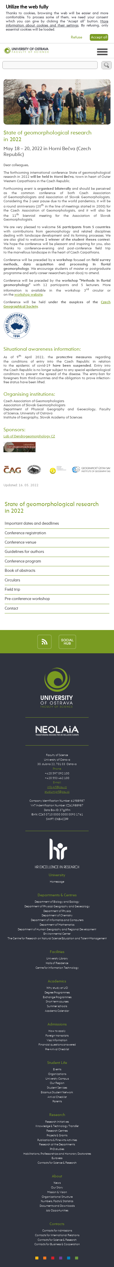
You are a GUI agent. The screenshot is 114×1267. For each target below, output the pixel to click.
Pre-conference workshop (27, 599)
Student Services (57, 1087)
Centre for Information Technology (57, 967)
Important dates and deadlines (32, 523)
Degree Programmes (57, 992)
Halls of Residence (57, 963)
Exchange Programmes (57, 997)
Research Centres (57, 1130)
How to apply (57, 1031)
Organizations (57, 1074)
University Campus (57, 1078)
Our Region (57, 1083)
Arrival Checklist (57, 1097)
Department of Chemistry (57, 915)
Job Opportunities (57, 1210)
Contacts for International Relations (57, 1235)
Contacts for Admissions (57, 1230)
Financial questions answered (57, 1044)
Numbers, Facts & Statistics (57, 1201)
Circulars (12, 580)
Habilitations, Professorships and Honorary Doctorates (57, 1153)
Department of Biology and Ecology (57, 901)
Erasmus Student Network (57, 1092)
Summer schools (57, 1006)
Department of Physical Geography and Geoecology (57, 906)
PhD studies (57, 1149)
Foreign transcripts (57, 1035)
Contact (11, 608)
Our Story (57, 1187)
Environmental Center (57, 933)
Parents (57, 1101)
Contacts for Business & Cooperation (57, 1244)
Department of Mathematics (57, 924)
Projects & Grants (57, 1135)
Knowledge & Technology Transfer (57, 1126)
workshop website (28, 295)
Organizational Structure (57, 1196)
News (57, 1182)
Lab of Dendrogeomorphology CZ (29, 436)
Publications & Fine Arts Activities (57, 1140)
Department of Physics (57, 911)
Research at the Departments (57, 1144)
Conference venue (20, 542)
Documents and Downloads (57, 1205)
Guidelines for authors (24, 552)
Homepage (57, 881)
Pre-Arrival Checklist (57, 1049)
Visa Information (57, 1040)
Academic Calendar (57, 1010)
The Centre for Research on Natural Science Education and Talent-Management (57, 938)
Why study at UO (57, 987)
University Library (57, 958)
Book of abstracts (20, 571)
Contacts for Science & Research (57, 1162)
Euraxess (57, 1158)
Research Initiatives (57, 1121)
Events (57, 1069)
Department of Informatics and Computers (57, 920)
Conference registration (25, 533)
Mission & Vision (57, 1192)
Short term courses (57, 1001)
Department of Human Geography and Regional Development (57, 929)
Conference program (23, 561)
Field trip (12, 590)
